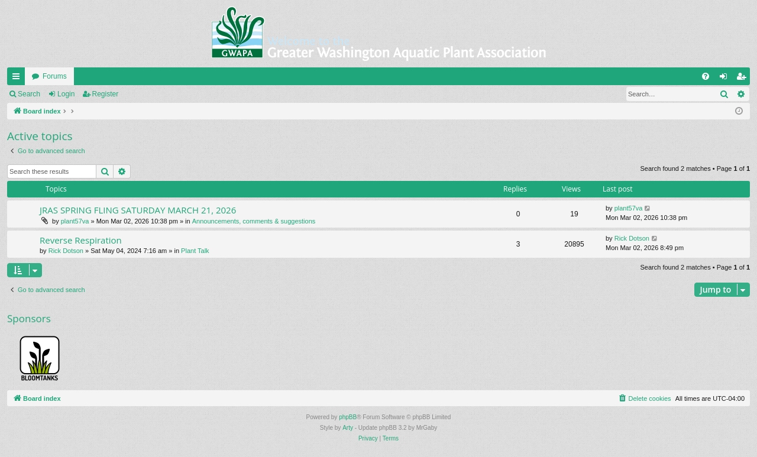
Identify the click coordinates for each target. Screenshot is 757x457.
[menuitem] (705, 76)
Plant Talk (195, 250)
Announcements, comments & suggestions (254, 221)
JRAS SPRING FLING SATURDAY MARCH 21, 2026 (138, 210)
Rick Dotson (65, 250)
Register (105, 94)
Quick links (18, 78)
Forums (55, 76)
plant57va (75, 221)
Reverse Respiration (81, 240)
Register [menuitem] (743, 78)
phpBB (348, 417)
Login (66, 94)
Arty (347, 427)
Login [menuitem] (726, 78)
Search (29, 94)
